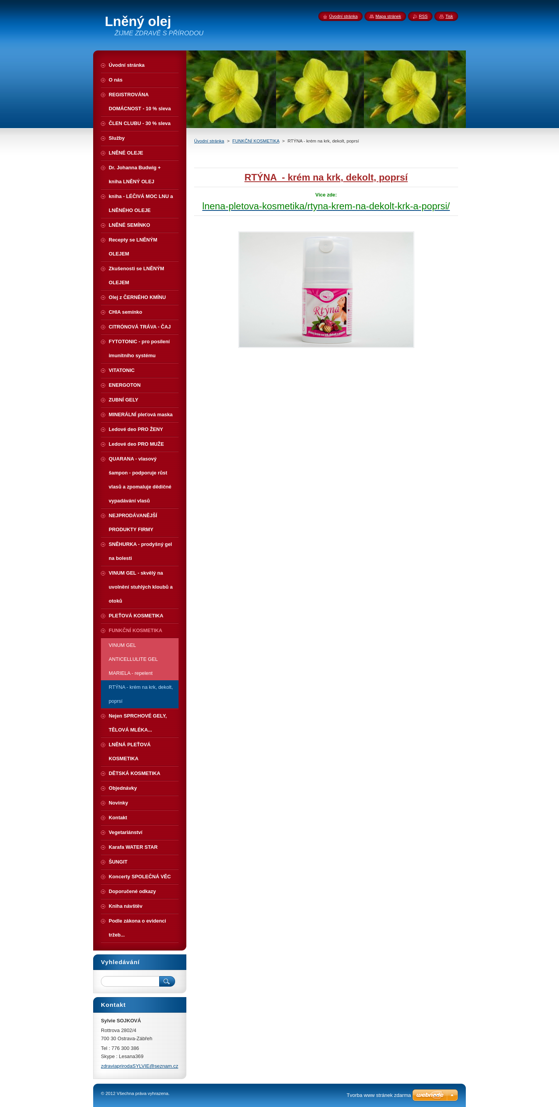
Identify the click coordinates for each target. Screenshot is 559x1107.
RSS (423, 16)
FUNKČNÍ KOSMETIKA (256, 141)
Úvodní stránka (209, 141)
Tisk (449, 16)
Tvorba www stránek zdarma (379, 1095)
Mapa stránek (388, 16)
